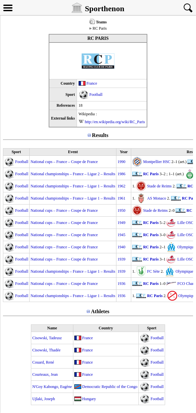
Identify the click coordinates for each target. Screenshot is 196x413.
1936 (121, 283)
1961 (121, 198)
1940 (121, 247)
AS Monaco (156, 198)
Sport (16, 152)
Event (73, 152)
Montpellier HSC (156, 161)
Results (100, 135)
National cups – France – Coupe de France (64, 161)
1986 (121, 174)
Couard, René (43, 362)
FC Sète (153, 271)
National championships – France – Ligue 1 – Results (73, 186)
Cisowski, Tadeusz (47, 338)
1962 (121, 186)
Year (124, 152)
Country (106, 328)
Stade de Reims (159, 186)
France (91, 83)
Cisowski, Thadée (46, 350)
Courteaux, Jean (45, 374)
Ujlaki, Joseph (43, 399)
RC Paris (151, 174)
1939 (121, 259)
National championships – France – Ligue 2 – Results (73, 174)
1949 (121, 222)
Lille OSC (185, 222)
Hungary (89, 399)
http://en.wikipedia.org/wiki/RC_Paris (115, 122)
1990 (121, 161)
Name (52, 328)
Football (96, 94)
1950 (121, 210)
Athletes (100, 311)
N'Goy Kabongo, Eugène (52, 386)
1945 (121, 235)
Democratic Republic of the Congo (109, 386)
